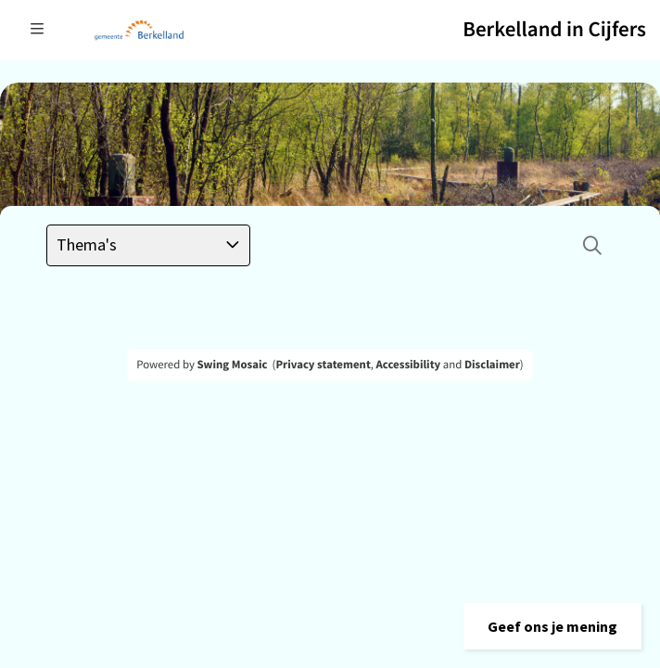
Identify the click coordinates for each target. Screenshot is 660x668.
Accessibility (408, 364)
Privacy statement (322, 364)
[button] (552, 626)
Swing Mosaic (232, 364)
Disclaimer (492, 364)
